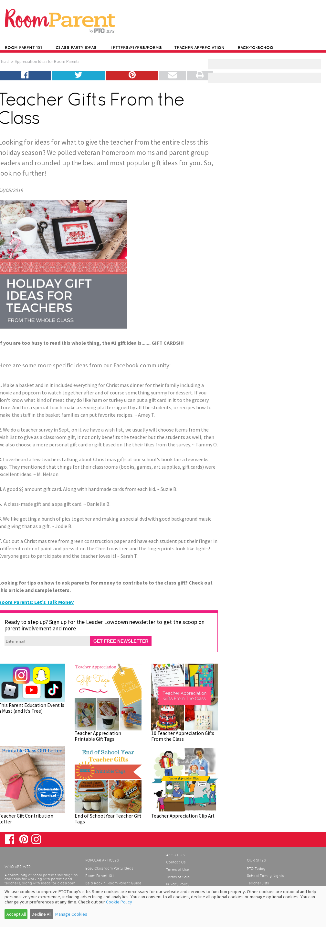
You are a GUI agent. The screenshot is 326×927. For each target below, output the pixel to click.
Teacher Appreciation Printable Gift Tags (98, 736)
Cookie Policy (119, 902)
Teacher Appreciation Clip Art (183, 816)
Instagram (36, 839)
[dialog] (163, 906)
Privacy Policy (178, 884)
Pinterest (23, 838)
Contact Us (175, 862)
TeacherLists (258, 883)
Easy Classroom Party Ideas (109, 868)
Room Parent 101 (99, 876)
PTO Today (256, 869)
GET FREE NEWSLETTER (120, 641)
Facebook (9, 839)
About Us (175, 855)
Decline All (41, 914)
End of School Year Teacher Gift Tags (108, 819)
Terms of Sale (178, 877)
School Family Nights (265, 876)
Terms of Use (177, 869)
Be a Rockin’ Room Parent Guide (113, 883)
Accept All (16, 914)
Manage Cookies (71, 914)
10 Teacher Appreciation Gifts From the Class (182, 736)
